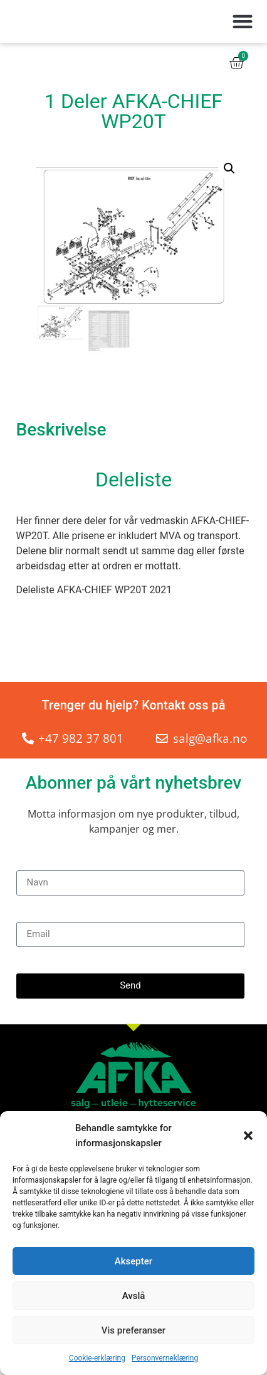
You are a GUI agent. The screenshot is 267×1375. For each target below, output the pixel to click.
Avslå (133, 1295)
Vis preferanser (133, 1330)
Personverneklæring (165, 1358)
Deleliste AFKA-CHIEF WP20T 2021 (94, 597)
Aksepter (133, 1261)
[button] (248, 1135)
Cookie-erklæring (97, 1358)
